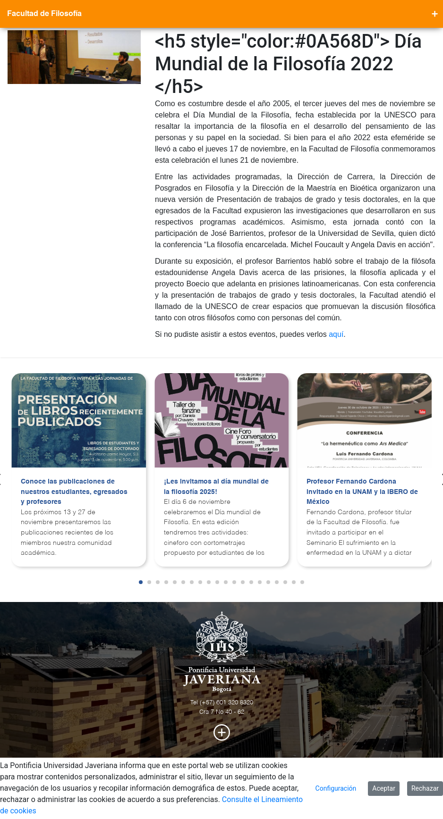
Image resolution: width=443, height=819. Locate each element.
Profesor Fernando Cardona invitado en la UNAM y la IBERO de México (362, 491)
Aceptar (383, 788)
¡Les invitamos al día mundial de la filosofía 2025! (216, 486)
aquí (336, 334)
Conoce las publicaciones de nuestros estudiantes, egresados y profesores (74, 491)
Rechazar (425, 788)
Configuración (336, 788)
